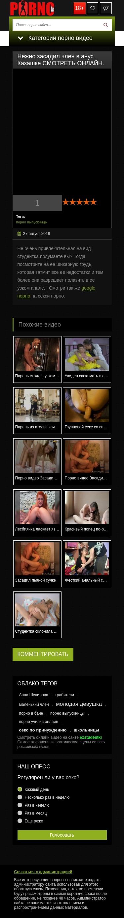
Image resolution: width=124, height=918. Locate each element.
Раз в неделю (37, 805)
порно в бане (31, 713)
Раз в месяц (36, 813)
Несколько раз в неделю (47, 797)
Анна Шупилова (33, 695)
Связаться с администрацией (43, 872)
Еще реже (34, 821)
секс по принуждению (43, 730)
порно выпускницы (32, 222)
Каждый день (37, 789)
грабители (64, 695)
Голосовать (62, 835)
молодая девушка (79, 704)
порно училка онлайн (38, 721)
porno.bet (42, 8)
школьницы (86, 730)
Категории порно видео (55, 38)
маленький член (34, 704)
